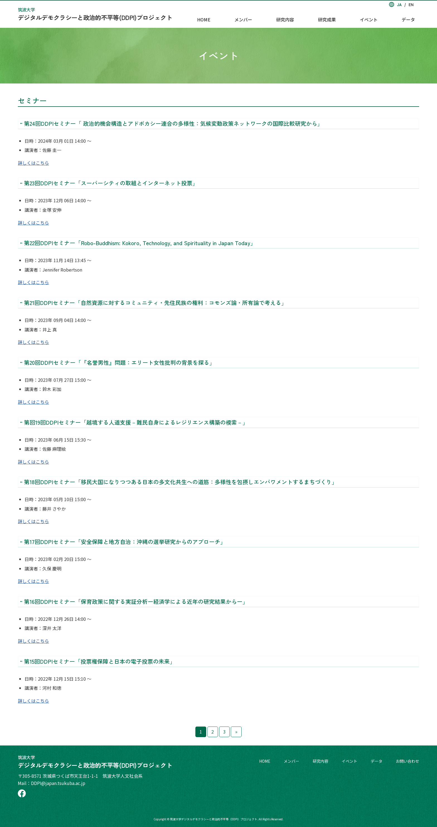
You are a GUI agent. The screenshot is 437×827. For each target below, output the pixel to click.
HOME (261, 17)
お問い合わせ (407, 761)
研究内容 (321, 17)
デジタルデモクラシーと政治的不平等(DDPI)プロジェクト (95, 14)
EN (411, 4)
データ (412, 17)
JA (399, 4)
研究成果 (352, 17)
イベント (383, 17)
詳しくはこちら (33, 162)
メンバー (290, 17)
